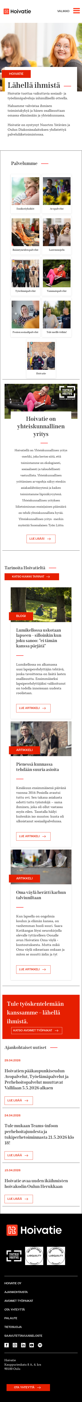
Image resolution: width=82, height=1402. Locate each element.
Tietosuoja (13, 1327)
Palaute (10, 1318)
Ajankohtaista (16, 1292)
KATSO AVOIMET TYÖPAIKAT (36, 1031)
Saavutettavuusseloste (23, 1336)
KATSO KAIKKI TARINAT (32, 577)
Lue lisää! (41, 539)
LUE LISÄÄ (18, 1101)
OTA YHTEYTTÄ (28, 1388)
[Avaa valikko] (68, 11)
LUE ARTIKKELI (33, 708)
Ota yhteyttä (14, 1309)
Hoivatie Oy (12, 1283)
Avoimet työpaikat (18, 1301)
